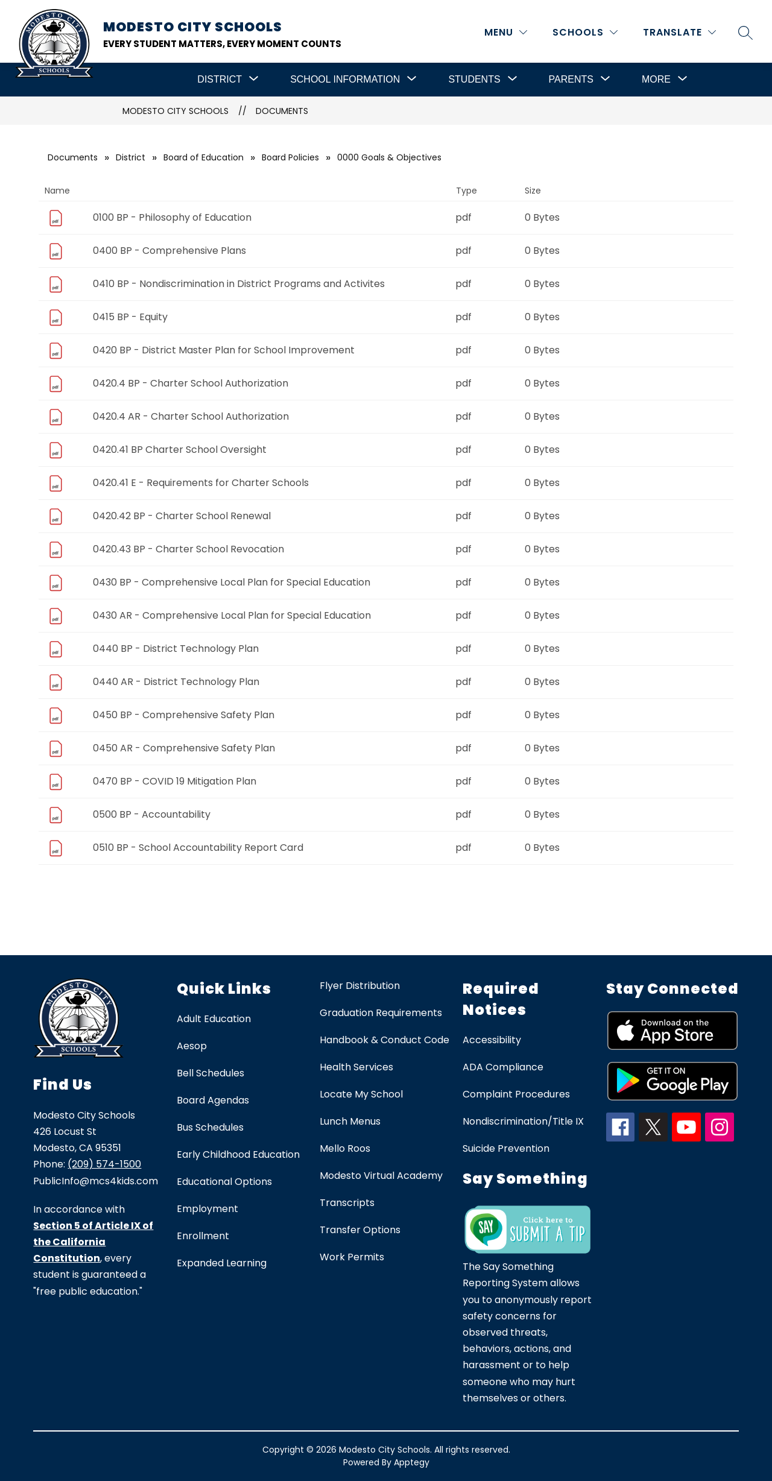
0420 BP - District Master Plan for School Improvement (224, 350)
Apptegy (411, 1462)
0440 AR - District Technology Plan (176, 682)
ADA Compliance (503, 1067)
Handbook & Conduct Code (384, 1040)
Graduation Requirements (381, 1013)
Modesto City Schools (175, 111)
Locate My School (361, 1094)
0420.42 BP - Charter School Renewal (182, 516)
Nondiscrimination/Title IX (523, 1121)
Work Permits (352, 1257)
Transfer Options (360, 1230)
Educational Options (224, 1182)
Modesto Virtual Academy (381, 1176)
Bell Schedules (210, 1073)
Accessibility (492, 1040)
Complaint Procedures (516, 1094)
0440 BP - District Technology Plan (176, 648)
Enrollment (203, 1236)
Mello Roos (345, 1148)
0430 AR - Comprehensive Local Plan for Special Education (232, 615)
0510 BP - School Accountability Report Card (198, 847)
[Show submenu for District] (219, 79)
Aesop (192, 1046)
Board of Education (203, 157)
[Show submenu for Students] (474, 79)
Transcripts (347, 1203)
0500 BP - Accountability (151, 814)
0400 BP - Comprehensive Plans (169, 250)
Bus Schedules (210, 1127)
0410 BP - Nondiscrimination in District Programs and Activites (239, 284)
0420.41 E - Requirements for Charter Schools (201, 483)
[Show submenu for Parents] (571, 79)
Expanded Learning (222, 1263)
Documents (282, 111)
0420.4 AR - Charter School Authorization (191, 416)
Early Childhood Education (238, 1154)
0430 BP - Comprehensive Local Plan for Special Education (231, 582)
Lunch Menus (350, 1121)
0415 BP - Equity (130, 317)
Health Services (356, 1067)
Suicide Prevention (506, 1148)
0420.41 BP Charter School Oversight (180, 449)
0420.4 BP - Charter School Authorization (190, 383)
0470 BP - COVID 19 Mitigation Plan (174, 781)
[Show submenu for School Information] (345, 79)
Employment (207, 1209)
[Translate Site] (679, 32)
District (130, 157)
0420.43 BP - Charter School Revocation (188, 549)
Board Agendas (213, 1100)
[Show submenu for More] (656, 79)
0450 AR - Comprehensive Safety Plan (184, 748)
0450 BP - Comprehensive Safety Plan (183, 715)
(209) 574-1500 (104, 1164)
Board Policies (290, 157)
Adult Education (214, 1019)
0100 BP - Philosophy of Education (172, 217)
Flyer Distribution (360, 986)
